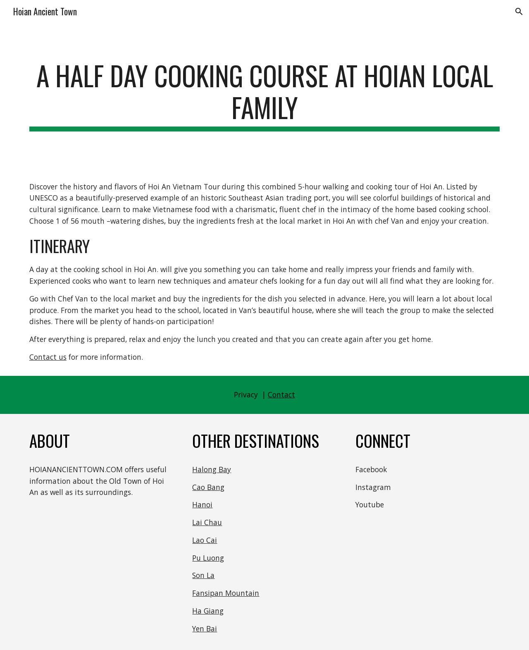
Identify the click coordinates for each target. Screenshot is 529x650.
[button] (519, 12)
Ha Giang (208, 611)
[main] (264, 95)
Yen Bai (204, 628)
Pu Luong (208, 558)
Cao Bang (208, 487)
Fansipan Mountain (225, 593)
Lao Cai (204, 540)
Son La (203, 575)
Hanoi (202, 504)
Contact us (48, 357)
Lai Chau (207, 522)
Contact (281, 394)
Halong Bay (211, 469)
